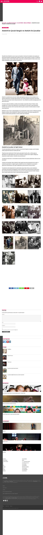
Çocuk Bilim (2, 465)
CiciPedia (35, 506)
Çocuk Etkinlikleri (5, 421)
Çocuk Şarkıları (24, 465)
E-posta (3, 325)
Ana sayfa (4, 22)
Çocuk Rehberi (24, 470)
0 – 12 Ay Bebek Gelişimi (4, 461)
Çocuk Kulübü (20, 22)
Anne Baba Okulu (3, 458)
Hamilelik (2, 462)
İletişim (11, 531)
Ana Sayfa (2, 531)
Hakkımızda (7, 531)
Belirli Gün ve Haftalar (25, 466)
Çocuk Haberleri (5, 383)
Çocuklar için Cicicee (11, 22)
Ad (2, 322)
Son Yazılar (4, 347)
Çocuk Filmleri (3, 469)
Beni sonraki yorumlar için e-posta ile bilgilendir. (10, 329)
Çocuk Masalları (3, 466)
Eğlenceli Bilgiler (27, 22)
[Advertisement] (21, 12)
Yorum (3, 314)
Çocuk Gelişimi (24, 458)
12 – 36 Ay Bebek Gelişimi (26, 461)
